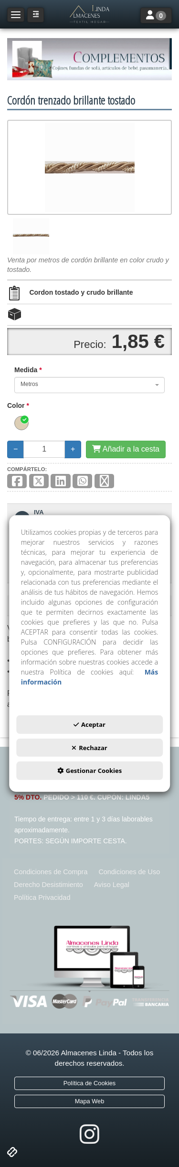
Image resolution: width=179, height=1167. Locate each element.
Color (18, 405)
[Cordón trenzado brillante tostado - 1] (31, 236)
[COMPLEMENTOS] (89, 59)
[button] (89, 14)
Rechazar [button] (89, 747)
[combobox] (89, 385)
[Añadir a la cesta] (126, 449)
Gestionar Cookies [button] (89, 770)
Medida (28, 370)
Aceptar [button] (89, 724)
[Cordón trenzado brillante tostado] (89, 167)
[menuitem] (51, 872)
